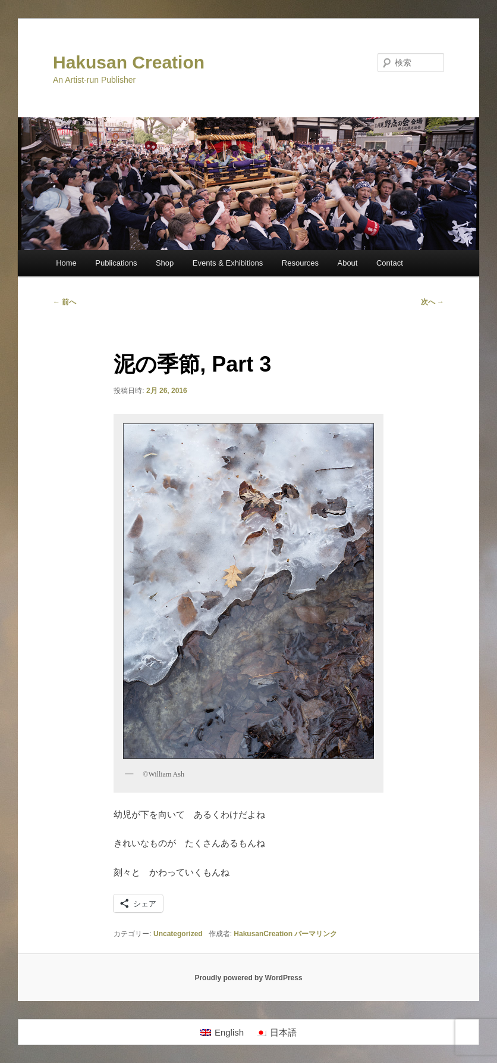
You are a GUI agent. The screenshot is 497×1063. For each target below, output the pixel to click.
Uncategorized (178, 934)
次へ (432, 302)
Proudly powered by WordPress (248, 978)
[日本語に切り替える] (276, 1032)
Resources (300, 262)
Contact (389, 262)
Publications (116, 262)
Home (66, 262)
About (347, 262)
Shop (165, 262)
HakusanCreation (263, 934)
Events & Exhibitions (228, 262)
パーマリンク (315, 934)
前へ (64, 302)
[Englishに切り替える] (222, 1032)
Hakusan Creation (129, 62)
